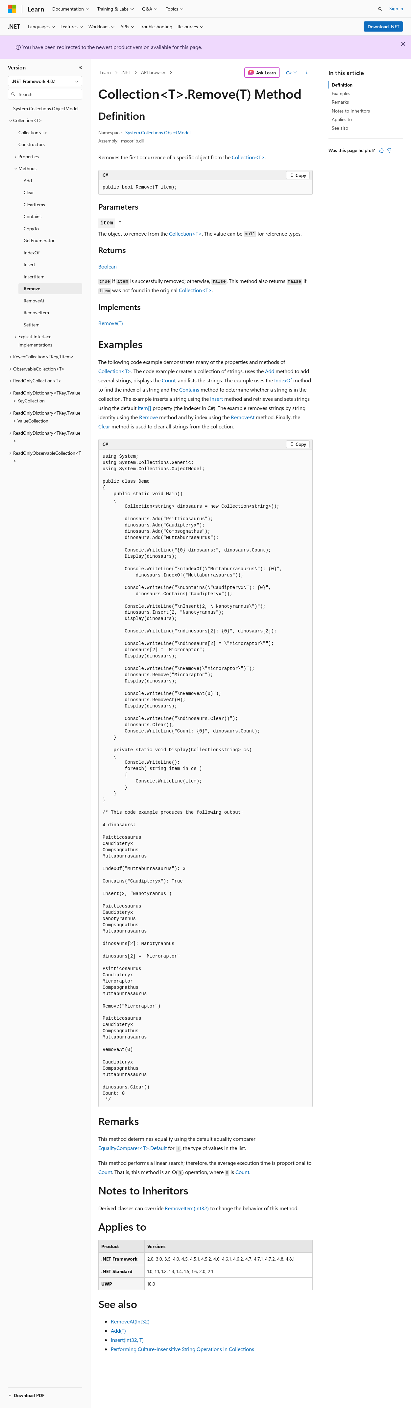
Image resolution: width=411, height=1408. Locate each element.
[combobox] (45, 81)
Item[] (144, 407)
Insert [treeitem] (29, 264)
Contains (189, 389)
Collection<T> (248, 157)
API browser (153, 72)
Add (269, 371)
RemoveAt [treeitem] (34, 300)
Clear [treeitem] (29, 192)
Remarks (340, 102)
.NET (125, 72)
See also (340, 128)
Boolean (107, 266)
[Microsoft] (12, 9)
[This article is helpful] (381, 150)
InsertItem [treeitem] (34, 276)
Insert (216, 398)
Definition (342, 85)
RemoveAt (242, 417)
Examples (341, 93)
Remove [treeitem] (32, 288)
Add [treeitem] (28, 180)
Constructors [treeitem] (31, 144)
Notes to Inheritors (351, 111)
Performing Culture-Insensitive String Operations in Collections (182, 1348)
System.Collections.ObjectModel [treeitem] (45, 108)
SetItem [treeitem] (31, 324)
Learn (105, 72)
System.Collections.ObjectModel (157, 132)
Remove (148, 417)
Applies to (342, 119)
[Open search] (380, 9)
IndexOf (283, 380)
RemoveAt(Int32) (130, 1321)
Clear (104, 426)
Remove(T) (110, 323)
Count (169, 380)
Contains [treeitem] (32, 216)
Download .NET (383, 26)
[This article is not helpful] (389, 150)
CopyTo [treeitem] (31, 228)
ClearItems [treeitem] (34, 204)
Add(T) (118, 1330)
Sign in (396, 8)
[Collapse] (80, 67)
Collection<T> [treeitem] (32, 132)
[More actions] (307, 72)
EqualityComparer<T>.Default (132, 1147)
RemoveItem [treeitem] (36, 312)
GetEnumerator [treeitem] (39, 240)
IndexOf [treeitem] (31, 252)
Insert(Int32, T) (127, 1339)
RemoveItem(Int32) (187, 1208)
